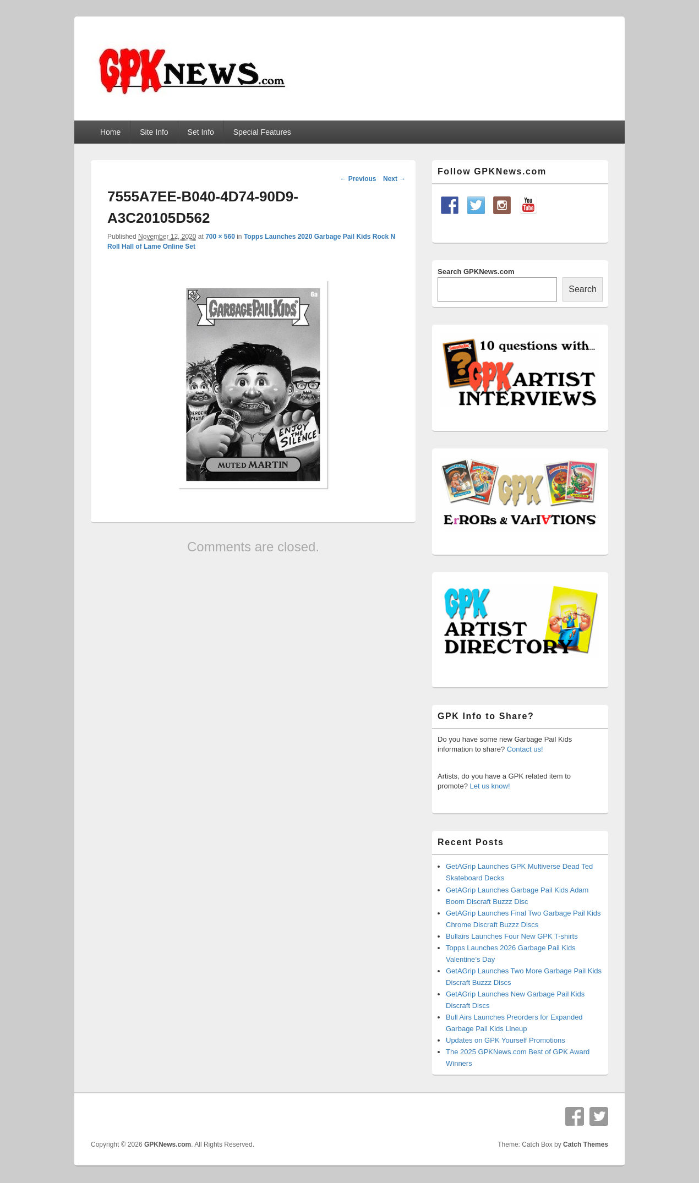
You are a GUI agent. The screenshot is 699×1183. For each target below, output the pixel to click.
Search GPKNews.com (476, 271)
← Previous (358, 179)
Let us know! (490, 786)
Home (110, 132)
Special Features (262, 132)
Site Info (154, 132)
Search (583, 289)
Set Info (201, 132)
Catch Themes (585, 1144)
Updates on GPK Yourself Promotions (505, 1040)
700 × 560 (220, 236)
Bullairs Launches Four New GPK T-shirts (512, 936)
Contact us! (525, 749)
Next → (394, 179)
